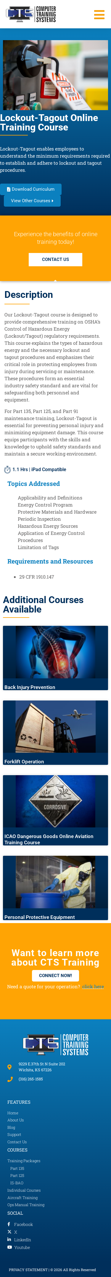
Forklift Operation (24, 762)
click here (93, 986)
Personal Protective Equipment (39, 917)
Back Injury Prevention (29, 687)
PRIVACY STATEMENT (28, 1269)
